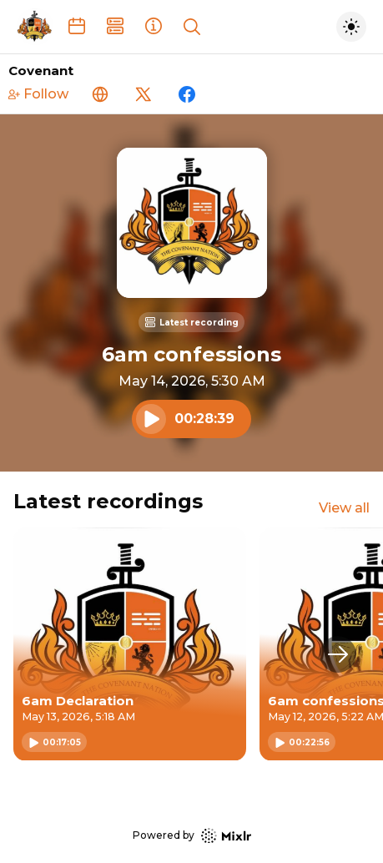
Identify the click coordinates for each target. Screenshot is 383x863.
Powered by (192, 836)
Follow (38, 94)
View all (344, 508)
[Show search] (192, 27)
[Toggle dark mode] (351, 27)
